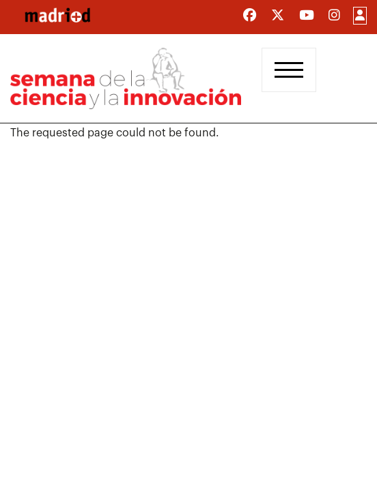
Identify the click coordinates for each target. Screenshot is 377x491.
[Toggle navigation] (289, 70)
